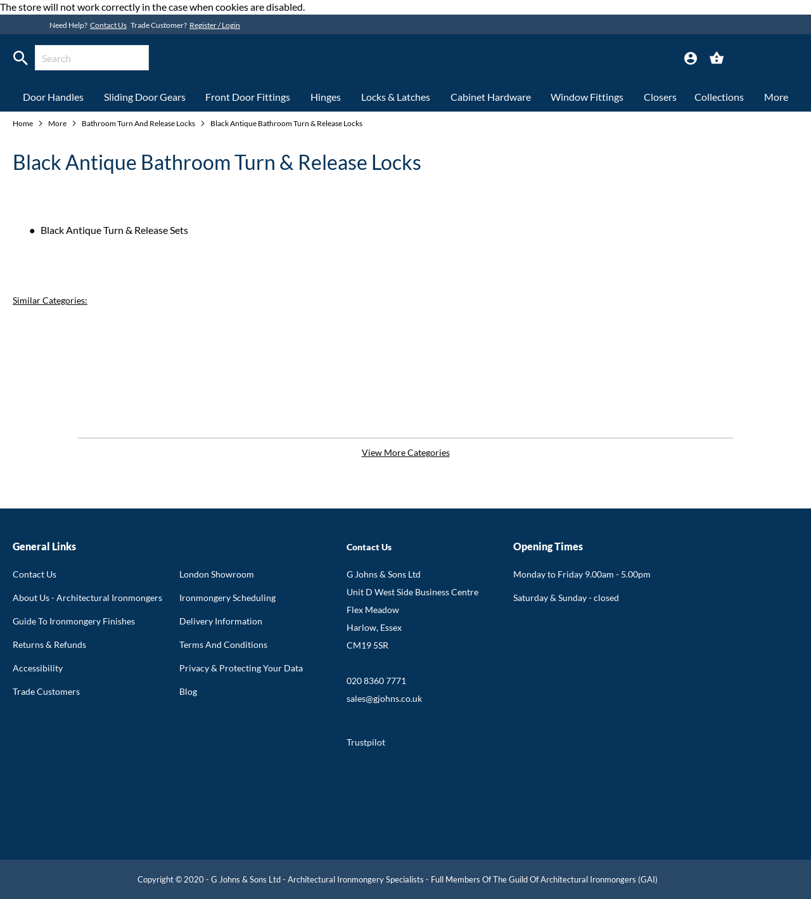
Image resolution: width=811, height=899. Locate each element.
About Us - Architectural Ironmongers (87, 597)
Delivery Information (220, 621)
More (58, 123)
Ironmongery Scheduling (227, 597)
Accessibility (38, 668)
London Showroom (216, 574)
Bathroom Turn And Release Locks (139, 123)
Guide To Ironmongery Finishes (74, 621)
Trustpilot (366, 742)
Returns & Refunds (49, 644)
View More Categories (406, 452)
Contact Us (108, 25)
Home (23, 123)
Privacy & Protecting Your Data (241, 668)
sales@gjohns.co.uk (384, 698)
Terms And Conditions (223, 644)
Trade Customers (46, 691)
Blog (188, 691)
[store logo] (375, 59)
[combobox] (92, 57)
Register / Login (214, 25)
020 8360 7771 (376, 680)
